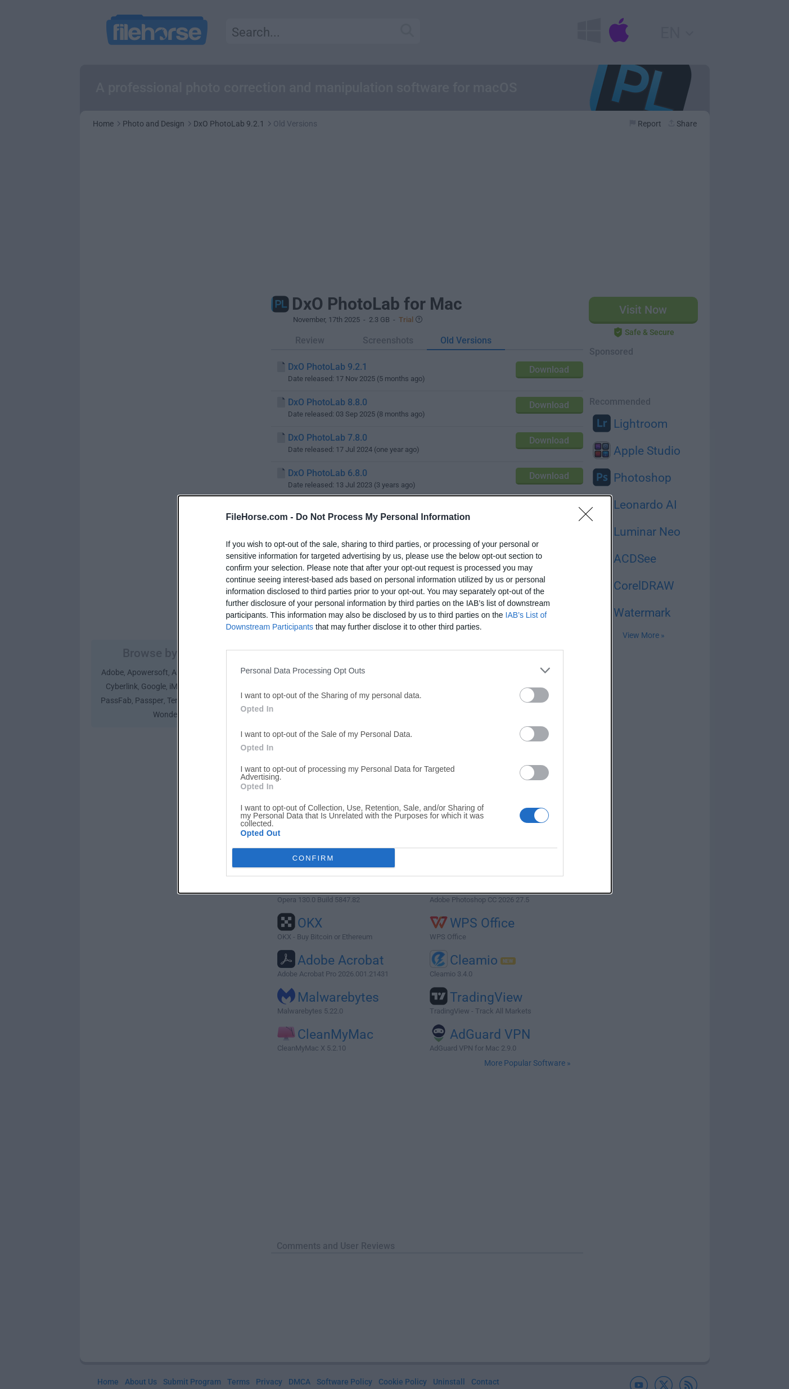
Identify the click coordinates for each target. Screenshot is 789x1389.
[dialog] (394, 694)
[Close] (589, 517)
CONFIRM (313, 858)
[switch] (534, 695)
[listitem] (395, 670)
